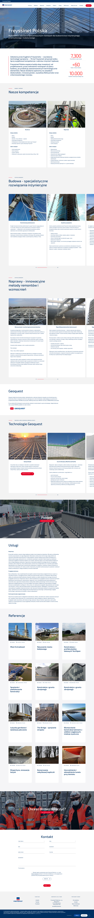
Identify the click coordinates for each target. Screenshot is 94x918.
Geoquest (48, 5)
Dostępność (86, 916)
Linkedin (37, 900)
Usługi (60, 5)
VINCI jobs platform (46, 812)
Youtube (37, 902)
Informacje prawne (50, 916)
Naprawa (42, 5)
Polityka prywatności (65, 916)
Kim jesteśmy (76, 900)
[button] (42, 267)
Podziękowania (57, 916)
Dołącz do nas (74, 5)
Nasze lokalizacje (76, 903)
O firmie (30, 5)
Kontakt (81, 5)
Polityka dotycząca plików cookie (76, 916)
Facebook (37, 903)
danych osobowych (35, 873)
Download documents (46, 520)
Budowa (36, 5)
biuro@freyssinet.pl (56, 906)
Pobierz (54, 5)
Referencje (66, 5)
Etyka (91, 916)
